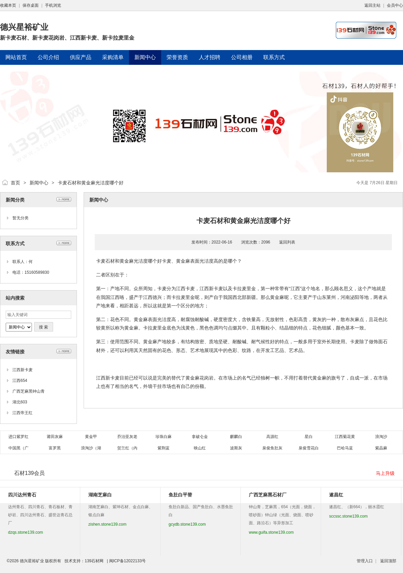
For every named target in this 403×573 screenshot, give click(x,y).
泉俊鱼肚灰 (272, 448)
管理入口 (365, 561)
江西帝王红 (22, 412)
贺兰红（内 (127, 448)
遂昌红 (336, 494)
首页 (15, 182)
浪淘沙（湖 (91, 448)
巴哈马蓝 (345, 448)
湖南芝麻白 (100, 494)
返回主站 (372, 5)
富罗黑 (55, 448)
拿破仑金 (200, 436)
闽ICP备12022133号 (127, 561)
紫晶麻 (381, 448)
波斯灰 (236, 448)
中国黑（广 (18, 448)
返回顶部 (388, 561)
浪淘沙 (381, 436)
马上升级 (385, 473)
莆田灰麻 (55, 436)
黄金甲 (91, 436)
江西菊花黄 (345, 436)
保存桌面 (31, 5)
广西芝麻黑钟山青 (28, 391)
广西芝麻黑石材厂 (267, 494)
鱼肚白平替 (180, 494)
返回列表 (287, 242)
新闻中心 (39, 182)
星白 (309, 436)
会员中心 (395, 5)
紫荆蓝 (164, 448)
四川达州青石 (22, 494)
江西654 (19, 380)
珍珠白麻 (163, 436)
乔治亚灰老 (127, 436)
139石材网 (94, 561)
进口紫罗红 (18, 436)
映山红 (200, 448)
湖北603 (19, 402)
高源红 (272, 436)
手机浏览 (53, 5)
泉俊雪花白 (309, 448)
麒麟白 (236, 436)
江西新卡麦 (22, 369)
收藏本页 (8, 5)
